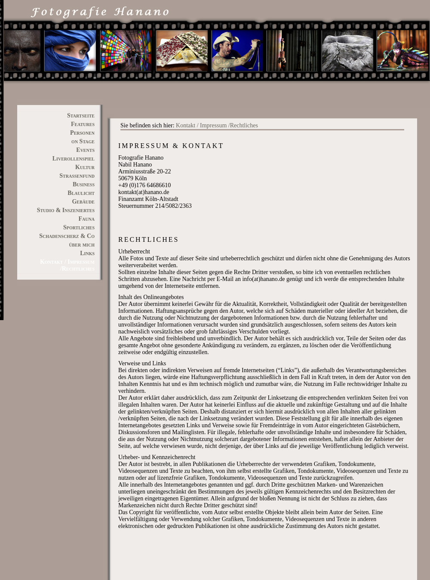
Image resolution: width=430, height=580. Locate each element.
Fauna (87, 219)
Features (83, 124)
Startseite (81, 115)
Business (84, 184)
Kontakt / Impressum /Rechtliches (217, 125)
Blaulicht (81, 193)
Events (85, 150)
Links (87, 253)
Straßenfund (77, 176)
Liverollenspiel (73, 158)
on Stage (83, 141)
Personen (82, 133)
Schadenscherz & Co (67, 236)
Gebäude (83, 201)
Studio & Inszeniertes (66, 210)
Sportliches (79, 227)
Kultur (85, 167)
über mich (82, 244)
